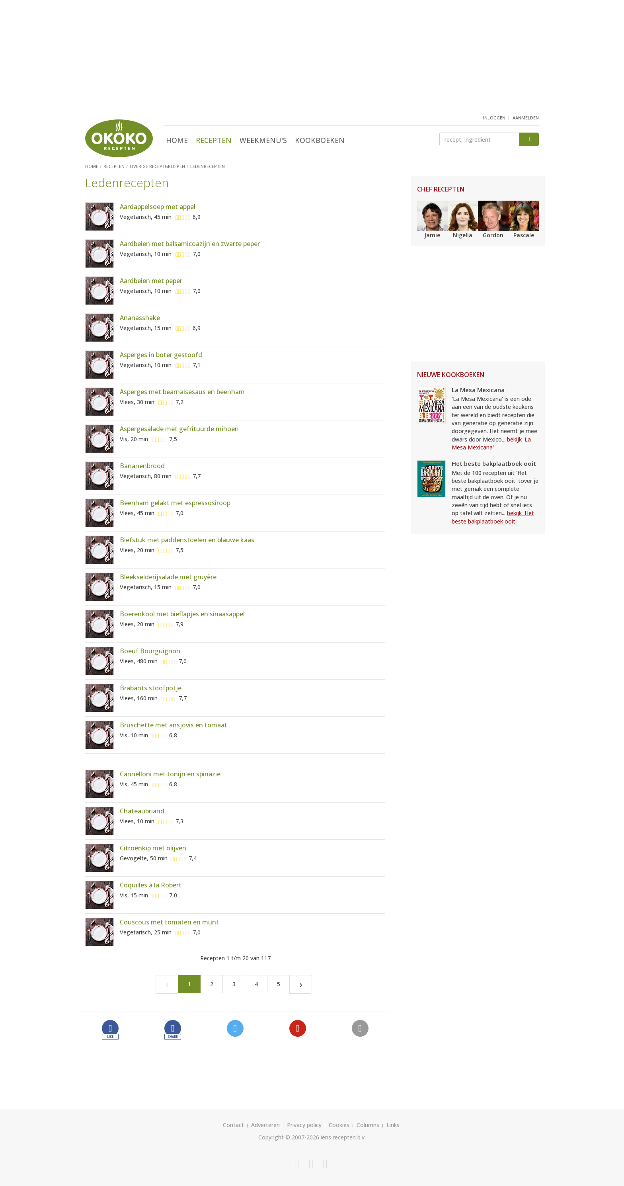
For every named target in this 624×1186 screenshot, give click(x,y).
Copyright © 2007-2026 (288, 1137)
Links (393, 1125)
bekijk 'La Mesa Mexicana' (491, 443)
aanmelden (526, 118)
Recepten (214, 140)
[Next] (300, 984)
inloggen (494, 118)
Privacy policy (304, 1125)
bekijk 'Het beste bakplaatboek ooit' (493, 517)
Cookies (339, 1125)
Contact (233, 1125)
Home (177, 140)
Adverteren (265, 1125)
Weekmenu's (263, 140)
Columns (368, 1125)
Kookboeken (320, 140)
